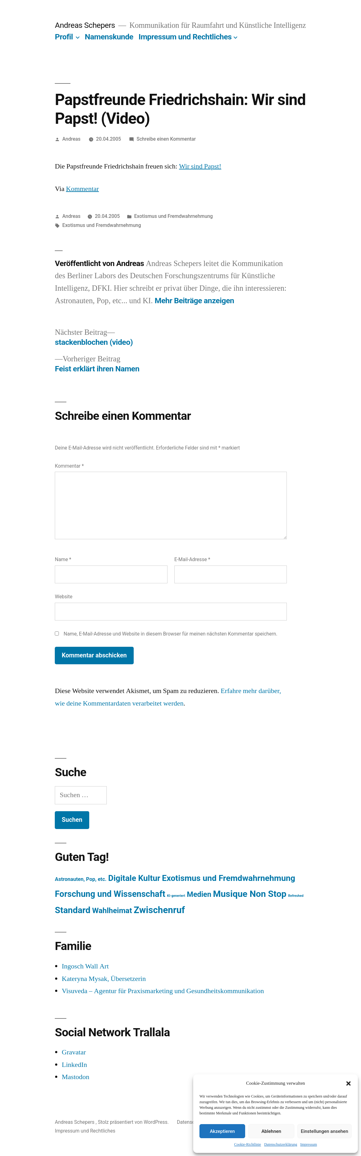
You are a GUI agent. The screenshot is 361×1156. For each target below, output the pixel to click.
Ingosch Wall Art (85, 966)
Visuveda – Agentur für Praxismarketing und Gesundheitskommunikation (163, 991)
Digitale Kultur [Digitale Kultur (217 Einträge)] (134, 878)
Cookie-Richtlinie (247, 1144)
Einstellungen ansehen (324, 1131)
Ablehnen (271, 1131)
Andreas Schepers (86, 25)
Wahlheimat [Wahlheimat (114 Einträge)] (112, 910)
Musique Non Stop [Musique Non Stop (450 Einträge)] (249, 894)
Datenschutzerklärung (280, 1144)
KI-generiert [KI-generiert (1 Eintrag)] (176, 896)
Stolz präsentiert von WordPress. (134, 1122)
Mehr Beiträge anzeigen (194, 300)
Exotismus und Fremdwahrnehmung (173, 216)
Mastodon (75, 1077)
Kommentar (82, 188)
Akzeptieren (222, 1131)
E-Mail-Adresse (192, 559)
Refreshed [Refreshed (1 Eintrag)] (295, 896)
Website (63, 597)
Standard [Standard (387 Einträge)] (72, 910)
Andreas (71, 139)
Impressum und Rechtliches (184, 36)
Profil (64, 36)
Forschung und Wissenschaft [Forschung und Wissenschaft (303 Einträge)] (110, 894)
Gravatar (74, 1052)
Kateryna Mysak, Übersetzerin (104, 978)
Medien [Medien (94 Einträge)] (199, 894)
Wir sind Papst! (200, 166)
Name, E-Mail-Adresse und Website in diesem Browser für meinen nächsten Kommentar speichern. (170, 634)
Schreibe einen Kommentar (166, 139)
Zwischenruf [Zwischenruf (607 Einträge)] (159, 910)
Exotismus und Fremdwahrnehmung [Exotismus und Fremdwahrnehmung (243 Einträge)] (228, 878)
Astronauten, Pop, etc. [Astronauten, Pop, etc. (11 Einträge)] (80, 879)
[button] (348, 1083)
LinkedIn (74, 1064)
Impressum (308, 1144)
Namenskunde (109, 36)
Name (63, 559)
